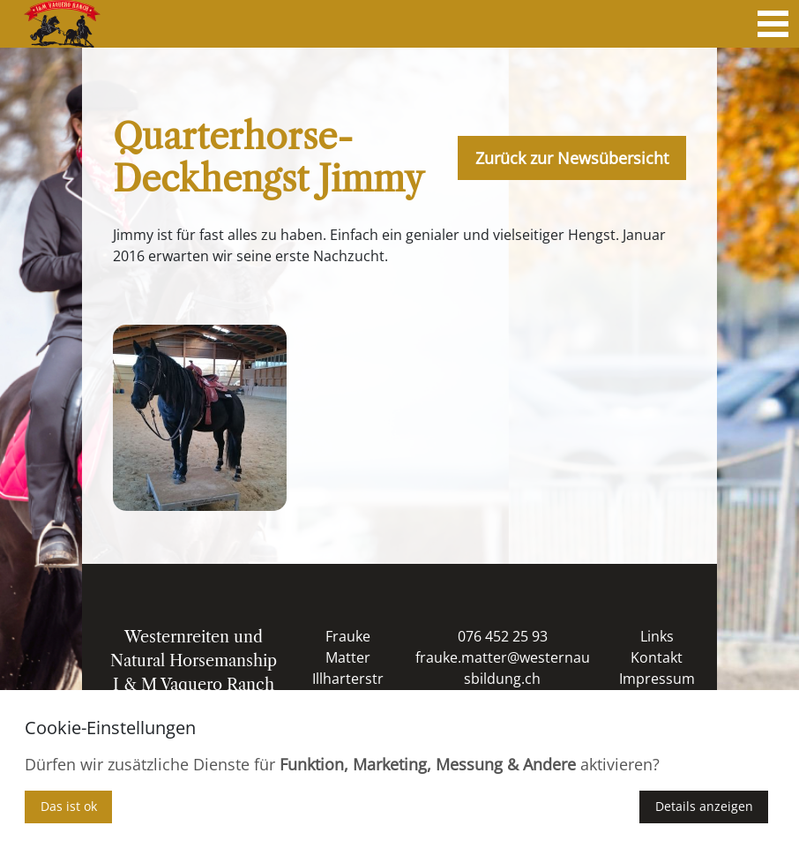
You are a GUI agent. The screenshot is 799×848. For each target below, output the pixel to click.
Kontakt (657, 657)
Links (657, 636)
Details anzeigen (704, 806)
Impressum (657, 678)
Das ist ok (69, 806)
